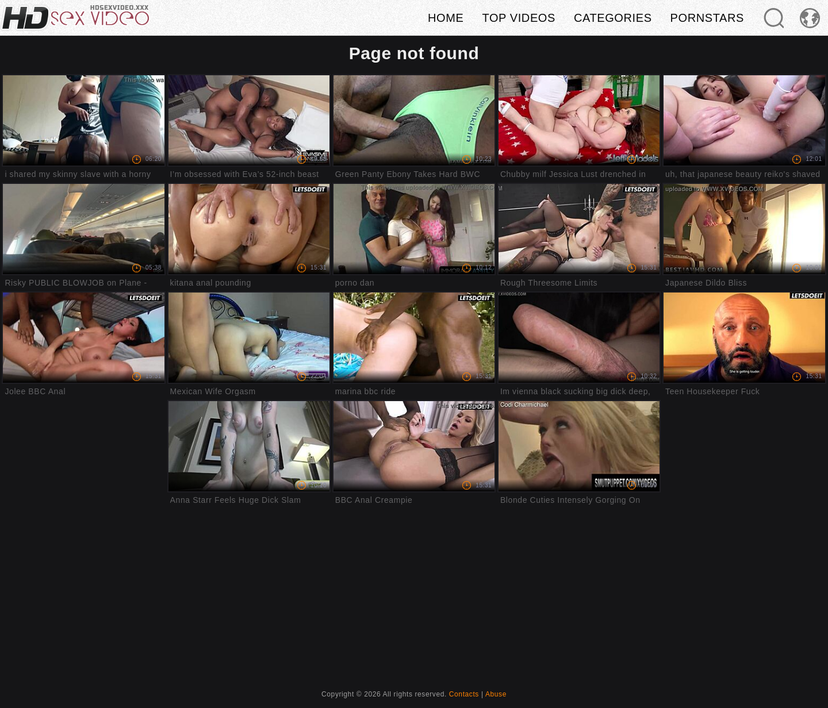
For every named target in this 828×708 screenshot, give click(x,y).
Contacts (464, 694)
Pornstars (707, 17)
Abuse (496, 694)
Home (445, 17)
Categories (613, 17)
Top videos (518, 17)
